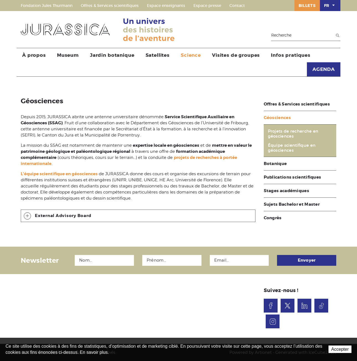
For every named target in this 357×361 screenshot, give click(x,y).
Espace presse (207, 5)
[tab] (138, 216)
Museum (68, 55)
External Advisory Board (57, 216)
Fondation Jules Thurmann (47, 5)
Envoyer (307, 260)
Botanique (275, 163)
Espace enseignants (166, 5)
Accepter (340, 349)
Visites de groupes (236, 55)
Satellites (158, 55)
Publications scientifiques (292, 177)
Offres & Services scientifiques (110, 5)
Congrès (273, 218)
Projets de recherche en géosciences (293, 134)
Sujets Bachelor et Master (292, 204)
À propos (34, 55)
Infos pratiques (291, 55)
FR (330, 5)
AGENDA (323, 69)
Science (191, 55)
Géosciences (277, 117)
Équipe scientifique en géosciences (292, 148)
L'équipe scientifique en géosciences (59, 174)
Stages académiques (286, 191)
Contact (237, 5)
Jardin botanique (112, 55)
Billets (307, 5)
